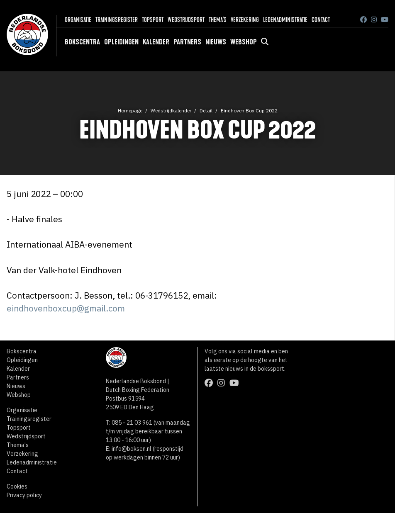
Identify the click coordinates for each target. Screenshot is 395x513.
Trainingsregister (116, 20)
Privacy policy (24, 495)
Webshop (243, 41)
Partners (187, 41)
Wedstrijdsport (186, 20)
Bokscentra (82, 41)
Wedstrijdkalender (171, 110)
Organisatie (78, 20)
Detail (206, 110)
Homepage (130, 110)
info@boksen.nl (131, 448)
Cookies (17, 486)
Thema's (218, 20)
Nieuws (215, 41)
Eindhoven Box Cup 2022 (249, 110)
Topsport (152, 20)
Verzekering (245, 20)
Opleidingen (121, 41)
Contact (321, 20)
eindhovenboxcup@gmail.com (66, 308)
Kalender (156, 41)
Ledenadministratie (285, 20)
